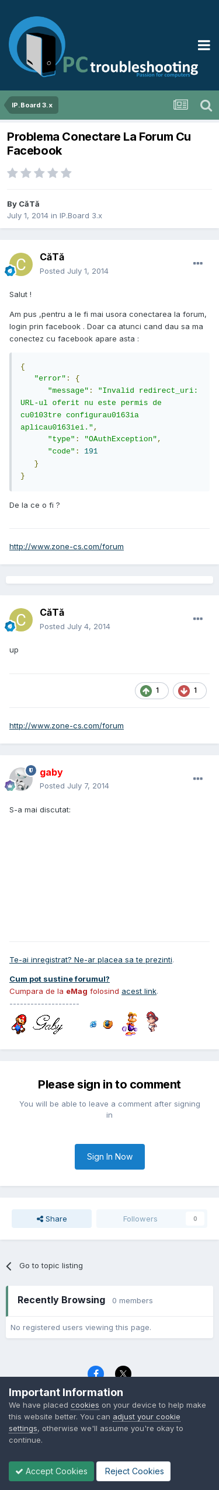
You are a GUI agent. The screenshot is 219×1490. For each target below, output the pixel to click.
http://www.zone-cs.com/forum (66, 546)
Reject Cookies (133, 1471)
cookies (85, 1404)
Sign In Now (110, 1156)
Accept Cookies (51, 1471)
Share (52, 1218)
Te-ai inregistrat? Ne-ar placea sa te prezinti (90, 959)
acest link (139, 991)
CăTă (29, 203)
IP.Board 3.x (81, 215)
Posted (74, 270)
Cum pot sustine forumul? (59, 978)
